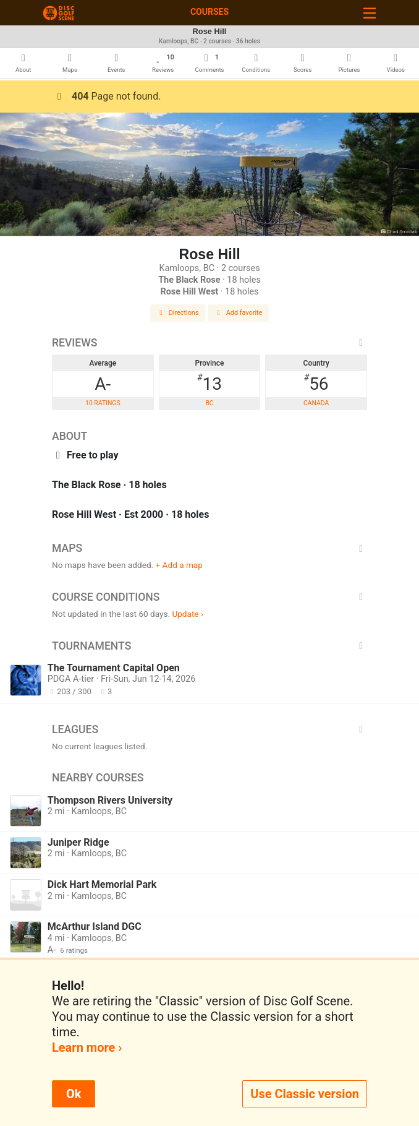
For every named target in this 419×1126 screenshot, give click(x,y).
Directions (178, 313)
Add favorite (238, 313)
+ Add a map (179, 565)
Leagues (209, 729)
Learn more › (87, 1047)
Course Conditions (209, 597)
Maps (209, 548)
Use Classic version (304, 1093)
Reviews (209, 343)
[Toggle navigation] (369, 12)
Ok (73, 1093)
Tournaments (209, 646)
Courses (209, 12)
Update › (187, 614)
